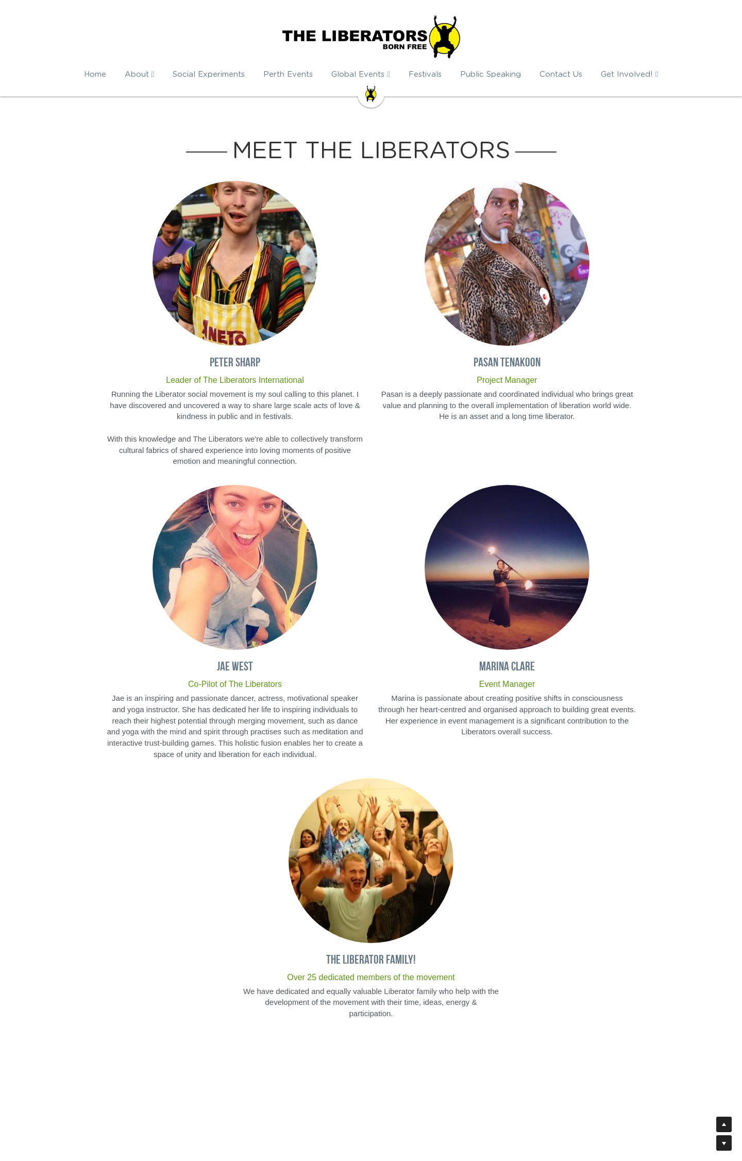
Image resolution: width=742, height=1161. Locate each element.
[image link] (371, 93)
